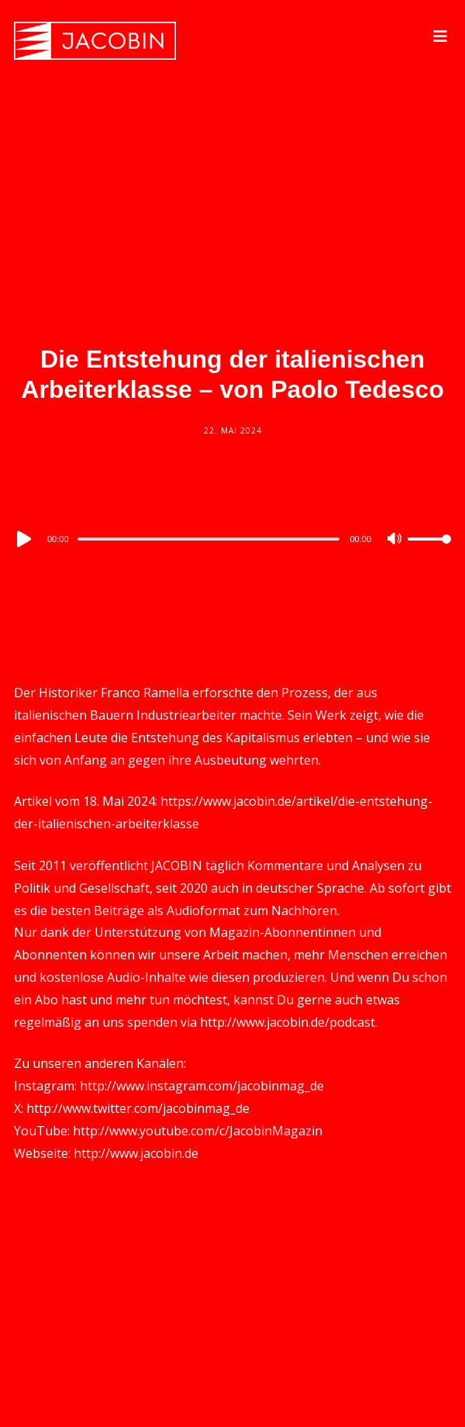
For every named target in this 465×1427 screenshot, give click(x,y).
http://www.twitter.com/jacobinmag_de (138, 1108)
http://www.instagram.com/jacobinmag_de (202, 1085)
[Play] (22, 539)
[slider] (209, 539)
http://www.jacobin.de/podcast (287, 1022)
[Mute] (395, 540)
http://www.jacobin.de (136, 1153)
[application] (232, 538)
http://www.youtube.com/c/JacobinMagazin (197, 1130)
